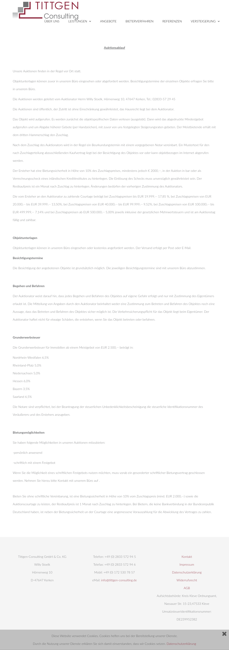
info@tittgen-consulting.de (119, 580)
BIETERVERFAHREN (139, 21)
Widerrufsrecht (187, 580)
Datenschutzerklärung (181, 644)
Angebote (108, 21)
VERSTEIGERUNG (205, 21)
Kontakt (187, 556)
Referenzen (172, 21)
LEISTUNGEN (79, 21)
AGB (187, 588)
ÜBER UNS (51, 21)
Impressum (187, 564)
